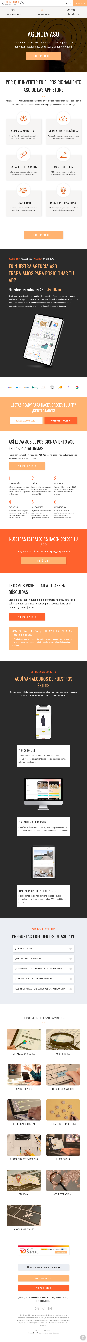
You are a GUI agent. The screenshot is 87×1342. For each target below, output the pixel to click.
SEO (42, 10)
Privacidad (31, 1333)
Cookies (56, 1333)
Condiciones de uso (44, 1333)
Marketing (71, 10)
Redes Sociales (13, 14)
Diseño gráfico (71, 14)
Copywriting (42, 14)
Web (13, 10)
